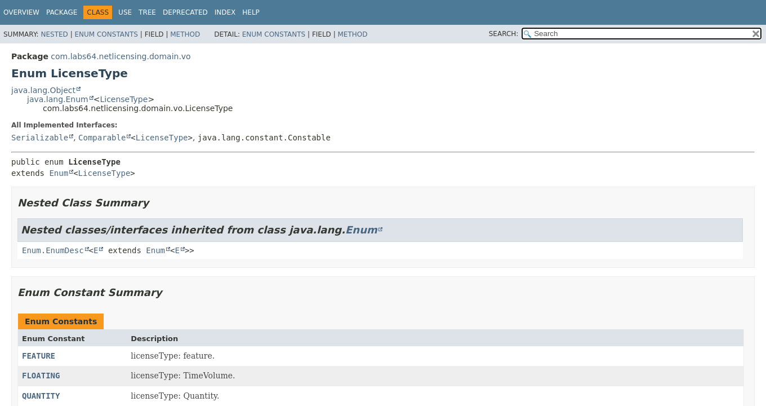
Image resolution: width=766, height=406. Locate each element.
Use (125, 12)
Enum (58, 173)
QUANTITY (41, 395)
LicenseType (124, 99)
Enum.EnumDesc (53, 250)
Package (61, 12)
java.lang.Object (43, 90)
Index (225, 12)
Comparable (102, 137)
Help (251, 12)
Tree (147, 12)
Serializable (39, 137)
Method (185, 34)
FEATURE (38, 355)
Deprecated (185, 12)
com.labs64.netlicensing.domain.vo (120, 56)
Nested (54, 34)
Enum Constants (105, 34)
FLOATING (41, 375)
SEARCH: (504, 34)
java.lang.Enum (57, 99)
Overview (21, 12)
